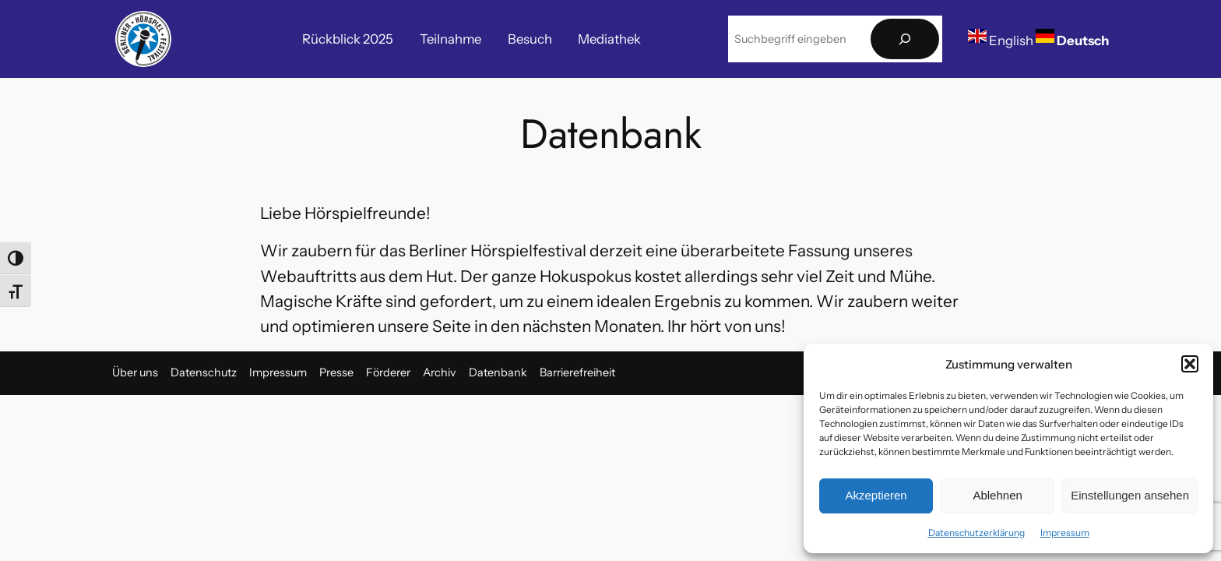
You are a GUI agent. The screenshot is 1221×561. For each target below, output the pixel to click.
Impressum (1064, 532)
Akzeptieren (875, 495)
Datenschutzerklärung (976, 532)
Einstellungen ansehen (1130, 495)
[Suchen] (905, 39)
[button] (1190, 364)
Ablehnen (997, 495)
